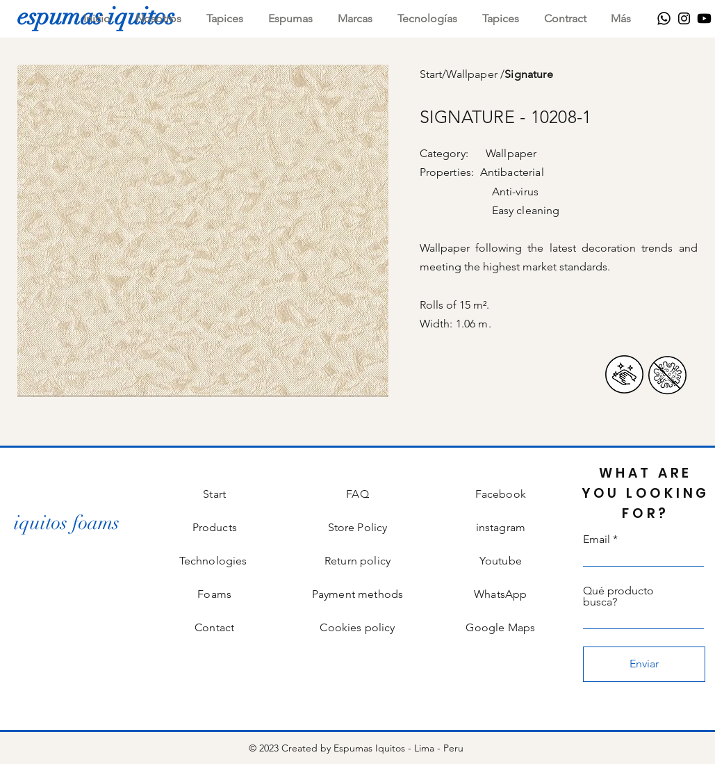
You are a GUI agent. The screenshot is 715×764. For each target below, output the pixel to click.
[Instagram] (684, 18)
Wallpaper (473, 74)
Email (596, 539)
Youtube (500, 560)
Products (214, 527)
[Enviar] (644, 664)
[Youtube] (704, 18)
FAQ (357, 494)
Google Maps (500, 627)
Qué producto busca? (618, 596)
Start (431, 74)
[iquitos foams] (66, 523)
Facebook (500, 494)
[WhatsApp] (664, 18)
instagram (500, 527)
